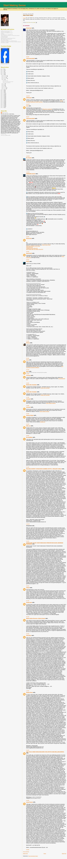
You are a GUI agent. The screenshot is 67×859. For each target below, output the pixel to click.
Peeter (27, 261)
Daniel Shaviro (5, 112)
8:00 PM (27, 116)
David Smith (29, 253)
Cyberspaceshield (30, 58)
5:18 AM (27, 405)
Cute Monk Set (29, 247)
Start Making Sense (14, 5)
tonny (27, 359)
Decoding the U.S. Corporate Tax (7, 34)
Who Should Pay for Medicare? (6, 39)
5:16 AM (27, 236)
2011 (3, 99)
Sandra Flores (29, 692)
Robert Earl (28, 28)
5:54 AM (27, 251)
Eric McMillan (29, 437)
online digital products (51, 403)
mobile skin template (45, 387)
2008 (3, 103)
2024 (3, 71)
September (5, 78)
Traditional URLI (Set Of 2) (32, 248)
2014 (3, 96)
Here (24, 17)
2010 (3, 100)
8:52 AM (27, 358)
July (4, 79)
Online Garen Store (46, 244)
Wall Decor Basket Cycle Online (33, 246)
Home (45, 853)
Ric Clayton (29, 157)
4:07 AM (27, 369)
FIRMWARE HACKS (30, 173)
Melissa (28, 342)
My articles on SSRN (4, 42)
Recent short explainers (6, 82)
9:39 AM (27, 435)
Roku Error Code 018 (47, 109)
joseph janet (29, 602)
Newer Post (25, 853)
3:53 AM (27, 56)
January (4, 88)
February (4, 87)
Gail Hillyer (28, 635)
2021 (3, 74)
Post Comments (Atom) (33, 856)
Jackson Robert (30, 415)
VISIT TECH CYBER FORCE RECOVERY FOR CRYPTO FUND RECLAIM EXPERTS (45, 751)
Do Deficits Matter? (4, 37)
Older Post (64, 853)
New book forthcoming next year (8, 81)
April (4, 85)
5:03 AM (27, 259)
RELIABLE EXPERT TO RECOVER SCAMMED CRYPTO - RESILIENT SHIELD (44, 468)
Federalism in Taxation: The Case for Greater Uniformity (11, 41)
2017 (3, 93)
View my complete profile (5, 135)
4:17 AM (27, 397)
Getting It (2, 33)
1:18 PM (27, 690)
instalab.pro (42, 421)
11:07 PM (28, 95)
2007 (3, 104)
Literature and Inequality (5, 31)
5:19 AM (27, 413)
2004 (3, 107)
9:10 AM (27, 800)
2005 (3, 106)
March (4, 86)
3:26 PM (27, 633)
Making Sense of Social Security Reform (8, 38)
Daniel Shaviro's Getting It (5, 47)
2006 (3, 105)
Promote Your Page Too (5, 63)
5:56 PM (27, 750)
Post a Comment (26, 851)
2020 (3, 89)
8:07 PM (27, 616)
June (4, 83)
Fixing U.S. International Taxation (7, 32)
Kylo (27, 105)
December (5, 75)
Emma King (29, 238)
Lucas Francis (29, 802)
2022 (3, 73)
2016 (3, 94)
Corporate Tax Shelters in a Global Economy (9, 40)
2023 (3, 72)
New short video (5, 80)
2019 (3, 90)
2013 (3, 97)
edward (28, 587)
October (4, 77)
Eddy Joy (28, 425)
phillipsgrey (29, 97)
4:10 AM (27, 373)
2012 (3, 98)
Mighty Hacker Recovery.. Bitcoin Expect (35, 618)
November (5, 76)
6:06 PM (27, 585)
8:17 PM (27, 600)
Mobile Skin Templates (31, 384)
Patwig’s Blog (3, 133)
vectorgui (28, 375)
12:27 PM (28, 104)
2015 (3, 95)
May (4, 84)
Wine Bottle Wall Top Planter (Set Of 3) (34, 249)
